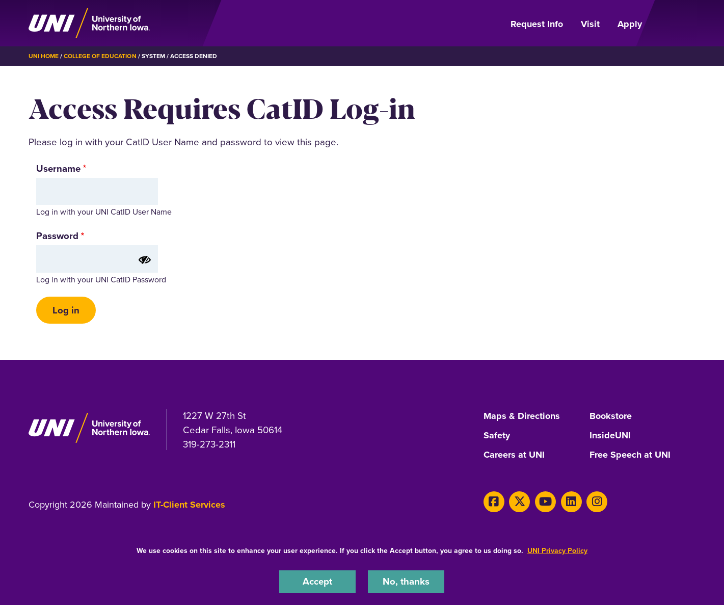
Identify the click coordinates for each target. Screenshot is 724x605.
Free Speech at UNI (630, 455)
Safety (497, 436)
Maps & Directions (522, 416)
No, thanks (406, 581)
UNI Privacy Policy (557, 550)
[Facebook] (494, 501)
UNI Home (44, 56)
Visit (590, 24)
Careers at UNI (514, 455)
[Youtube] (545, 501)
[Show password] (145, 260)
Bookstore (610, 416)
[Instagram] (596, 501)
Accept (317, 581)
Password (57, 236)
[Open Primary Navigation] (674, 23)
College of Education (100, 56)
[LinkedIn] (571, 501)
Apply (630, 24)
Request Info (537, 24)
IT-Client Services (189, 504)
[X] (519, 501)
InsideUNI (610, 436)
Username (58, 168)
